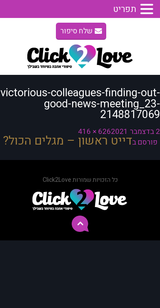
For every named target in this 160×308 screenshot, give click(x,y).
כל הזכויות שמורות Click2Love (80, 179)
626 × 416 (94, 131)
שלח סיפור (81, 31)
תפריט (124, 9)
